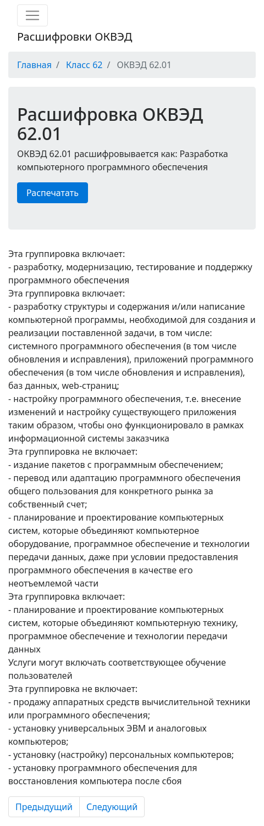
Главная (34, 65)
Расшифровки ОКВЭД (74, 36)
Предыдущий (44, 807)
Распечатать (52, 193)
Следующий (112, 807)
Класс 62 (84, 65)
